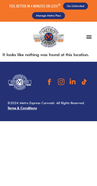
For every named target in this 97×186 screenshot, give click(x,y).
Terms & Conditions (22, 108)
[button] (89, 37)
